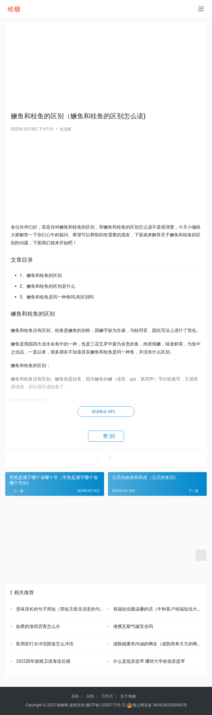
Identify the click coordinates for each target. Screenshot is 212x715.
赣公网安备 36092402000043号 (157, 705)
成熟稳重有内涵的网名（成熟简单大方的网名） (156, 643)
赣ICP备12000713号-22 (106, 705)
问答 (90, 696)
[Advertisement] (106, 67)
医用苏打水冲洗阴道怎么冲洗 (44, 643)
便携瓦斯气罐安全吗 (132, 626)
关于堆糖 (128, 696)
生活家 (65, 129)
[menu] (201, 9)
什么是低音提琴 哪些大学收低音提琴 (148, 661)
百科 (75, 696)
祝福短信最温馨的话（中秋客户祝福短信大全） (156, 609)
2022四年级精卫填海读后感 (42, 661)
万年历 (107, 696)
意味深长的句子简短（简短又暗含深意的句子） (59, 609)
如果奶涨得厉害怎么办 (37, 626)
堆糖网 (62, 705)
